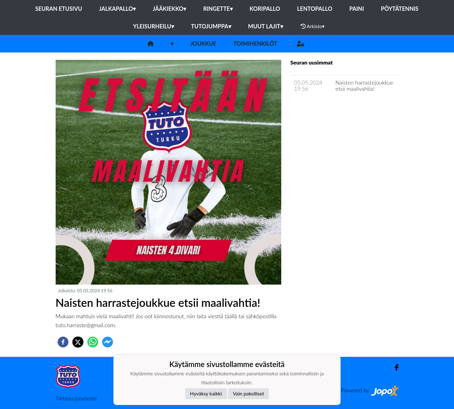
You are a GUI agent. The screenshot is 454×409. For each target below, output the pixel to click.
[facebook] (63, 342)
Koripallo (265, 8)
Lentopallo (314, 8)
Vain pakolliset (248, 393)
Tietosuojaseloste (76, 398)
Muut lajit (265, 26)
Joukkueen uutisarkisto (322, 106)
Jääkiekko (169, 8)
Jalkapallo (117, 8)
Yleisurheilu (153, 26)
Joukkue (203, 43)
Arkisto (313, 26)
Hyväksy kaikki (206, 393)
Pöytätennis (399, 8)
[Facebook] (394, 367)
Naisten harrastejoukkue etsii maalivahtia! (364, 85)
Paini (356, 8)
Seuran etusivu (58, 8)
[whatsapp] (92, 342)
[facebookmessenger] (107, 342)
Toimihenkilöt (255, 43)
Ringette (217, 8)
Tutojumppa (211, 26)
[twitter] (77, 342)
